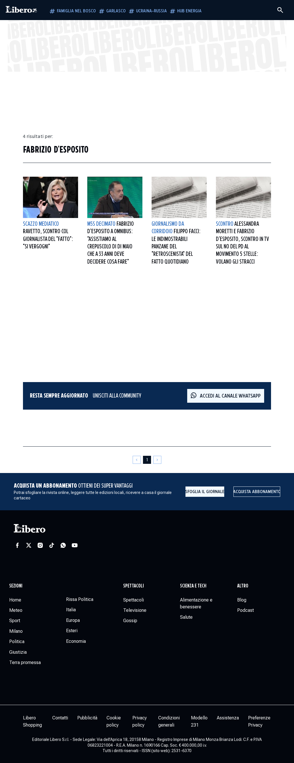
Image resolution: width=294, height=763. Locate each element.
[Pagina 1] (147, 460)
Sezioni (15, 586)
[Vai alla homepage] (21, 10)
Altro (242, 586)
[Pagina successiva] (157, 460)
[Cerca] (280, 10)
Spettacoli (133, 586)
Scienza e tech (193, 586)
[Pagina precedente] (137, 460)
